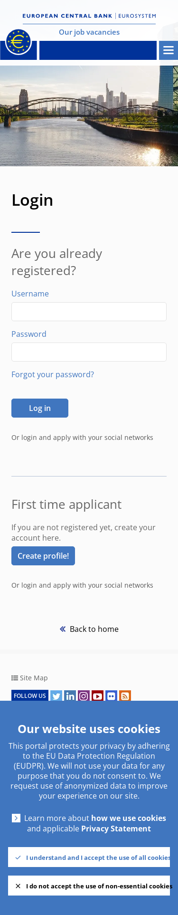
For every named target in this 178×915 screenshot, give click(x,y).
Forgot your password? (52, 374)
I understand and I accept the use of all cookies (98, 857)
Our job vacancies (89, 32)
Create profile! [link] (43, 556)
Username (30, 293)
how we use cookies (128, 818)
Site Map (34, 677)
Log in (40, 408)
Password (29, 334)
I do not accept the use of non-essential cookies (98, 886)
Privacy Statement (116, 829)
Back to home (93, 629)
